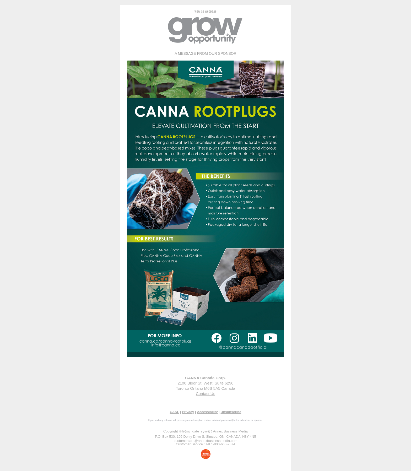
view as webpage (205, 11)
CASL (174, 412)
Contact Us (205, 393)
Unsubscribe (231, 412)
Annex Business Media (230, 431)
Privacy (188, 412)
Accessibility (207, 412)
